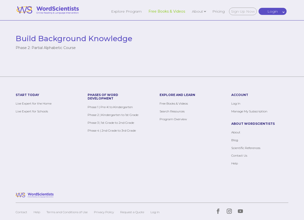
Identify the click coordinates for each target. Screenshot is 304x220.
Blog (234, 140)
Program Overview (173, 119)
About (197, 11)
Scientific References (245, 148)
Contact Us (239, 155)
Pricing (218, 11)
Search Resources (172, 111)
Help (234, 163)
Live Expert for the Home (34, 103)
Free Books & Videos (166, 11)
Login (272, 11)
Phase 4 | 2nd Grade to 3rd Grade (112, 130)
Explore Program (126, 11)
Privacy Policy (104, 212)
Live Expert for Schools (32, 111)
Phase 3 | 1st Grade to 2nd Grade (111, 123)
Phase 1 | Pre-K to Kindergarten (110, 107)
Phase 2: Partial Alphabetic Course (46, 47)
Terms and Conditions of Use (67, 212)
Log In (235, 103)
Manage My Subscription (249, 111)
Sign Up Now (243, 11)
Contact (21, 212)
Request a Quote (132, 212)
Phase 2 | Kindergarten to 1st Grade (113, 115)
